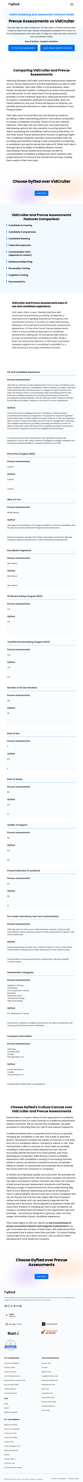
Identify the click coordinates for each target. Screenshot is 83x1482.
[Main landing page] (15, 4)
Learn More (41, 193)
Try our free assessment (23, 48)
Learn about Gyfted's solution (57, 48)
